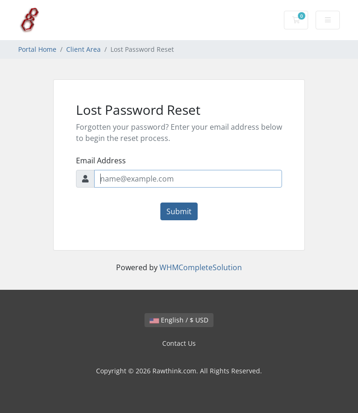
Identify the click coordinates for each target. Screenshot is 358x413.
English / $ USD (179, 319)
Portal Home (37, 49)
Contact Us (179, 343)
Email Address (101, 160)
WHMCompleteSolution (200, 267)
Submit (179, 211)
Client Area (83, 49)
